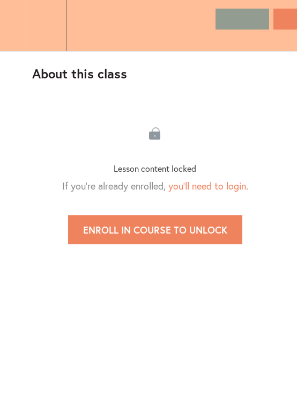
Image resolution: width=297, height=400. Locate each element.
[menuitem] (46, 25)
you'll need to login (207, 185)
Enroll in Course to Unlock (155, 229)
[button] (13, 25)
